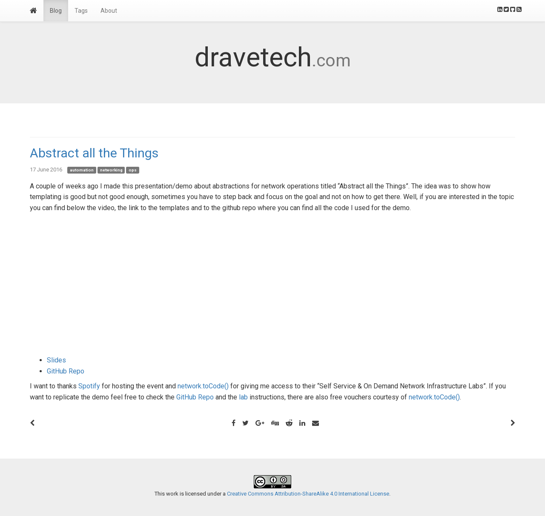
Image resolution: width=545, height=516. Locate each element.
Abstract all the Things (94, 152)
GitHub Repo (65, 371)
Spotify (89, 386)
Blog (56, 10)
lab (243, 397)
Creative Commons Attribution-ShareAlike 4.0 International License (308, 493)
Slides (56, 360)
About (108, 10)
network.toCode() (203, 386)
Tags (81, 10)
